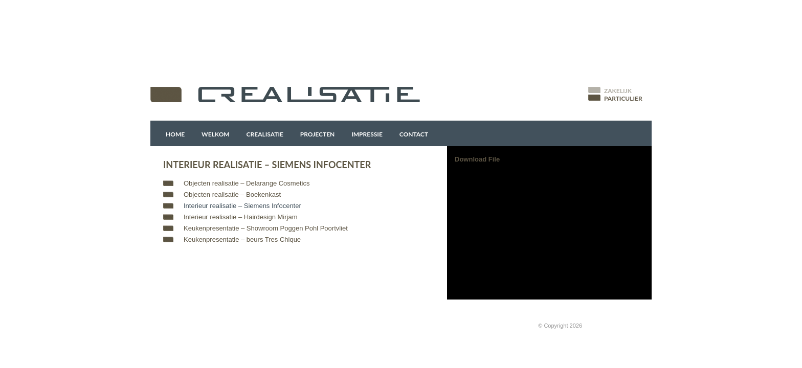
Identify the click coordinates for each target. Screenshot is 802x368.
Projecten (317, 134)
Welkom (216, 134)
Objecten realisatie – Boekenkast (232, 194)
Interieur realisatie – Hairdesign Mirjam (241, 217)
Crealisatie (265, 134)
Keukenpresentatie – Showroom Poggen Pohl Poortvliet (266, 228)
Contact (413, 134)
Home (175, 134)
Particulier (623, 98)
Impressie (367, 134)
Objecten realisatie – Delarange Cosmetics (246, 183)
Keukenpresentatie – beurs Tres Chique (242, 239)
